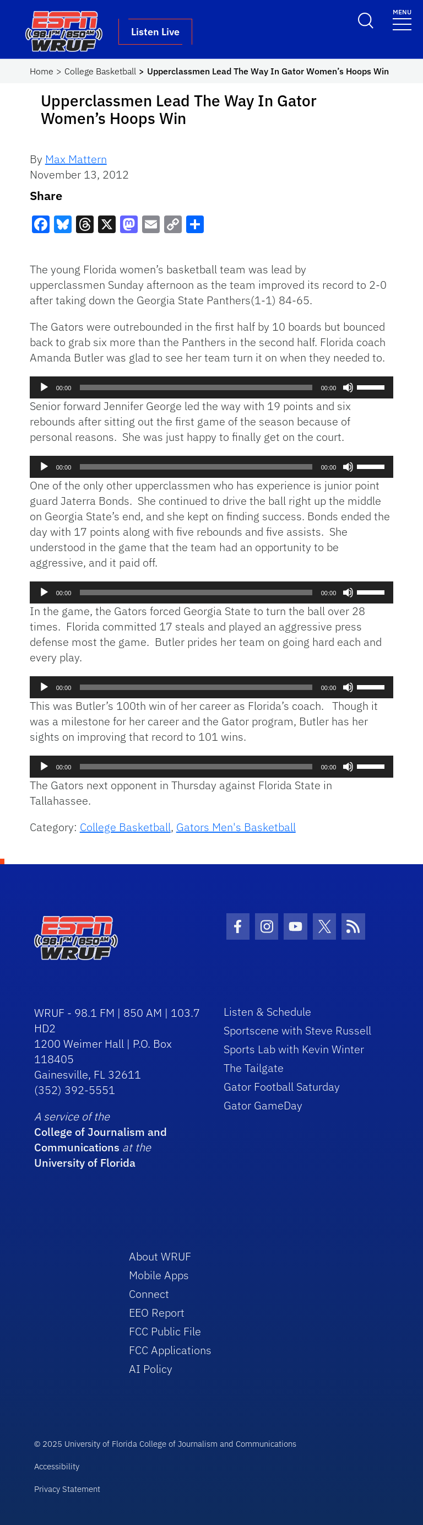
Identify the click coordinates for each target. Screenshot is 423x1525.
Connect (149, 1293)
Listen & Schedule (267, 1011)
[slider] (196, 387)
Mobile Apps (159, 1275)
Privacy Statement (67, 1489)
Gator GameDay (263, 1105)
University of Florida (84, 1162)
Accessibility (56, 1466)
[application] (212, 387)
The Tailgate (254, 1067)
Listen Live (155, 31)
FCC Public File (165, 1331)
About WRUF (160, 1256)
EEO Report (157, 1312)
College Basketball (100, 71)
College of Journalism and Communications (100, 1139)
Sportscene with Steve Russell (297, 1030)
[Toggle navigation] (402, 19)
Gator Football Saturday (282, 1086)
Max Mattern (76, 159)
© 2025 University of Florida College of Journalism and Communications (165, 1443)
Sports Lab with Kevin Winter (294, 1049)
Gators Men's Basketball (236, 827)
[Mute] (348, 387)
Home (41, 71)
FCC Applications (170, 1350)
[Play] (44, 387)
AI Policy (150, 1368)
